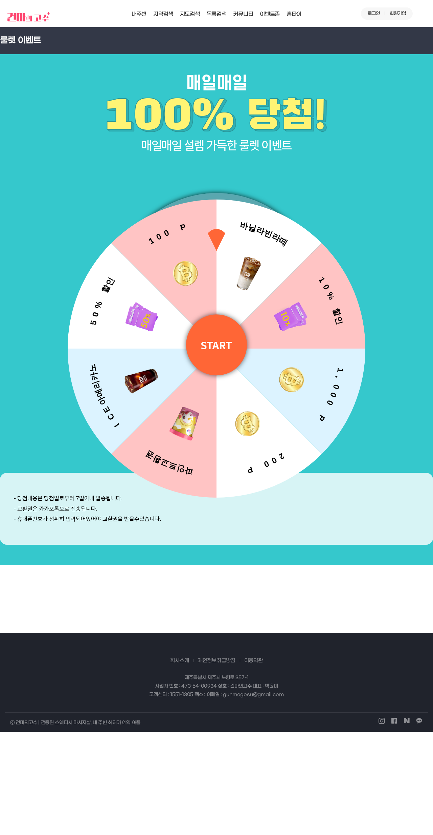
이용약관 (253, 763)
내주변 (139, 14)
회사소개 (179, 763)
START (216, 344)
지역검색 (163, 14)
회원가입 (398, 13)
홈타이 (294, 14)
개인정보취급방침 (216, 763)
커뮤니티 (243, 14)
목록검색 (217, 14)
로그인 (374, 13)
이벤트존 (270, 14)
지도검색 (190, 14)
